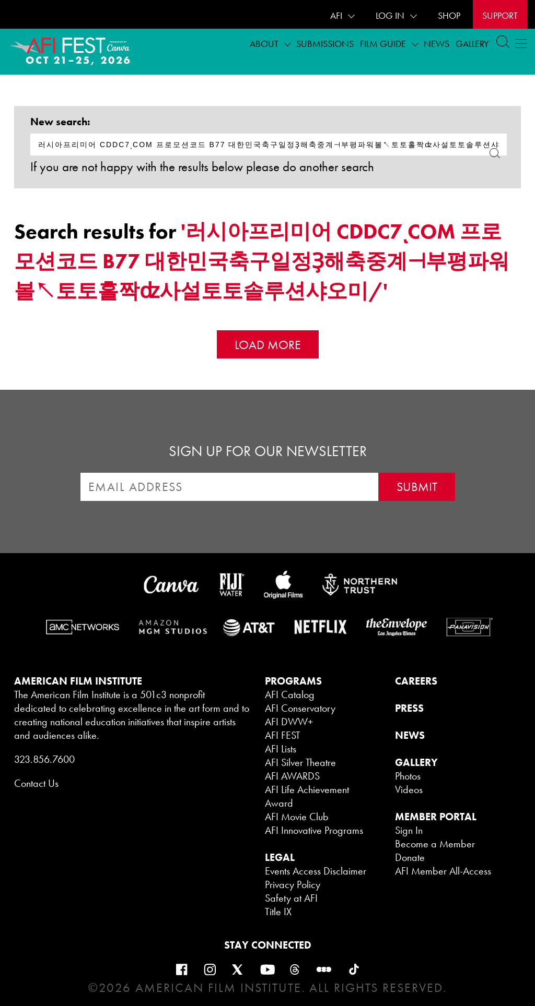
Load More (268, 345)
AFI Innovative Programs (314, 830)
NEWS (410, 735)
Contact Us (36, 783)
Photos (408, 776)
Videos (409, 789)
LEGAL (280, 857)
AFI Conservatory (300, 708)
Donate (410, 857)
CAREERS (416, 681)
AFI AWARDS (292, 776)
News (436, 44)
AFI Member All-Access (443, 871)
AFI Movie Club (297, 816)
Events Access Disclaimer (315, 871)
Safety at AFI (291, 898)
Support (500, 15)
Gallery (472, 44)
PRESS (409, 708)
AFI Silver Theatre (300, 762)
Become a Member (435, 844)
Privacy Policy (292, 884)
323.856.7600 (44, 759)
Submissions (325, 44)
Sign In (409, 830)
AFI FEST (282, 735)
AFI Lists (280, 749)
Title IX (278, 911)
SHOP (449, 15)
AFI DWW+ (289, 721)
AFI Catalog (290, 694)
